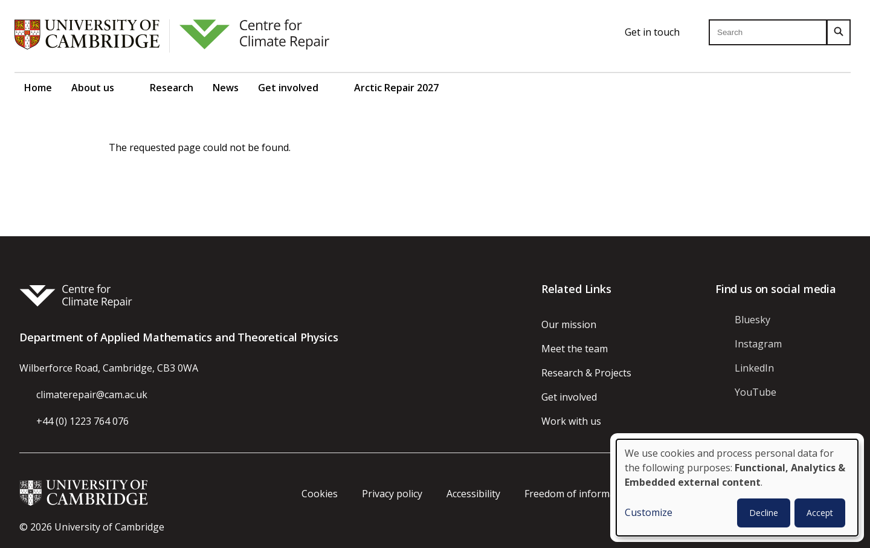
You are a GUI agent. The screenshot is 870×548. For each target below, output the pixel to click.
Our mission (568, 324)
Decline (763, 512)
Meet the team (574, 348)
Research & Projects (586, 372)
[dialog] (737, 487)
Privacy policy (392, 493)
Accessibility (473, 493)
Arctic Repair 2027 (396, 87)
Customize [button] (648, 512)
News (226, 87)
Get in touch (652, 32)
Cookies (319, 493)
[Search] (838, 32)
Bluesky (752, 319)
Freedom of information (578, 493)
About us (92, 87)
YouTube (755, 392)
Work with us (571, 421)
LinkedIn (754, 368)
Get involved (288, 87)
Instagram (758, 343)
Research (171, 87)
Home (38, 87)
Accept (820, 512)
